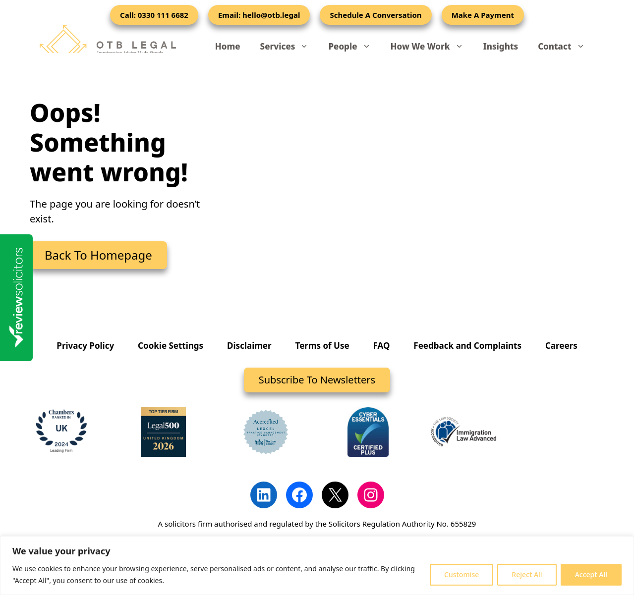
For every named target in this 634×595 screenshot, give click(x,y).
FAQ (381, 345)
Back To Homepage (98, 255)
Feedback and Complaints (467, 345)
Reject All (527, 574)
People (354, 46)
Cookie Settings (170, 345)
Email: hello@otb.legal (259, 15)
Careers (561, 345)
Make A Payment (483, 15)
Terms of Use (322, 345)
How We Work (432, 46)
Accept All (591, 574)
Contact (566, 46)
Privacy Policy (85, 345)
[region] (317, 565)
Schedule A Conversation (375, 15)
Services (289, 46)
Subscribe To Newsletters (317, 379)
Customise (461, 574)
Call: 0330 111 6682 (154, 15)
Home (227, 46)
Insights (500, 46)
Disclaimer (249, 345)
